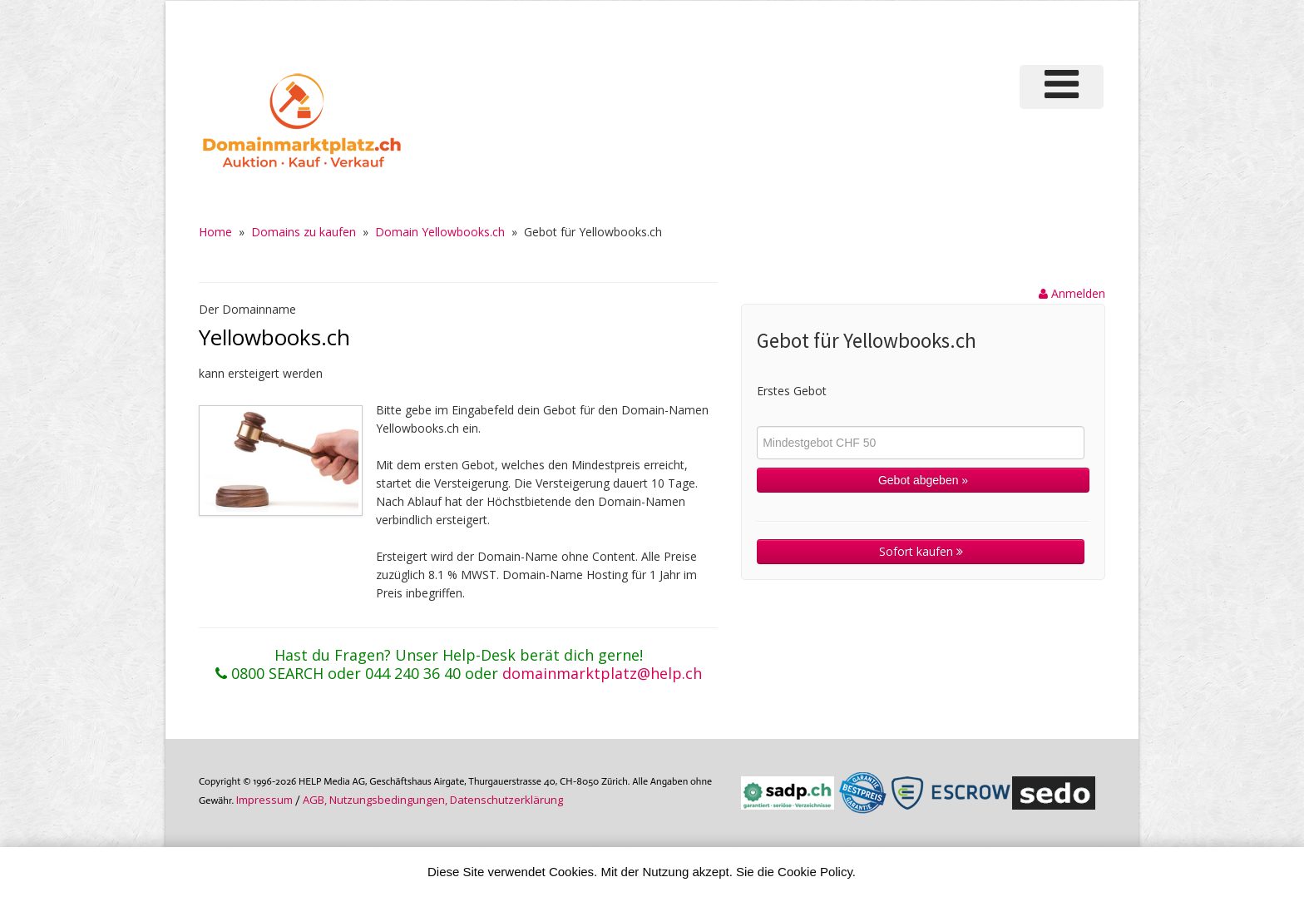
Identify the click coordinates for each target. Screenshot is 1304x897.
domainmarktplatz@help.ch (602, 673)
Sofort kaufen (921, 551)
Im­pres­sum (264, 799)
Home (215, 232)
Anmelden (1072, 293)
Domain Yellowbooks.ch (440, 232)
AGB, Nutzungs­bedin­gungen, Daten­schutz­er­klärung (433, 799)
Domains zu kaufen (303, 232)
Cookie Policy (815, 872)
